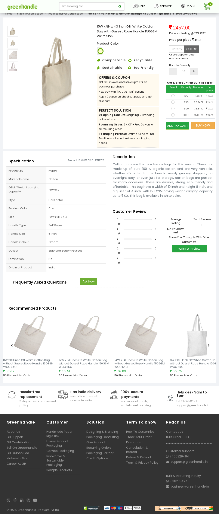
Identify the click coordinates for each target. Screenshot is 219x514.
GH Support (15, 437)
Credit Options (97, 458)
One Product (95, 442)
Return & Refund (138, 457)
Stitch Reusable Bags (30, 13)
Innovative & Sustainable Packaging (55, 460)
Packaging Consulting (102, 437)
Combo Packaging (60, 451)
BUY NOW (203, 125)
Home (8, 13)
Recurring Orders (98, 448)
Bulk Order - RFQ (178, 437)
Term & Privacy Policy (142, 462)
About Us (13, 432)
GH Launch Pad (18, 453)
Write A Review (189, 249)
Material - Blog (17, 458)
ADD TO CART (177, 125)
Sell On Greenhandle (22, 448)
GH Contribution (19, 442)
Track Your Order (139, 437)
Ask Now (89, 281)
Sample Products (59, 470)
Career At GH (16, 464)
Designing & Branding (102, 432)
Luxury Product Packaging (57, 443)
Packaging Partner (100, 453)
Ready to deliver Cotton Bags (65, 13)
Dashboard (134, 442)
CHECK (191, 49)
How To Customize (140, 432)
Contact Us (174, 432)
